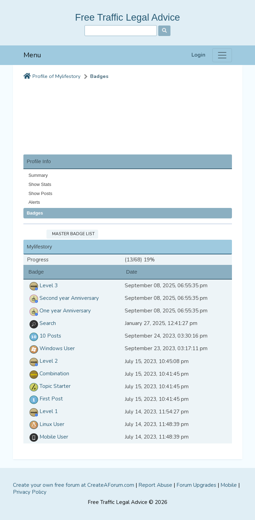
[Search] (121, 30)
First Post (45, 398)
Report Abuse (155, 485)
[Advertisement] (127, 116)
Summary (38, 175)
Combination (48, 373)
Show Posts (40, 193)
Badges (99, 76)
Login (198, 55)
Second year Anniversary (63, 298)
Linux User (45, 424)
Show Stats (40, 184)
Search (41, 323)
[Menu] (222, 55)
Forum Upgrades (196, 485)
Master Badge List (72, 234)
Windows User (51, 348)
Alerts (34, 202)
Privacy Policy (29, 492)
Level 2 (42, 361)
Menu (32, 55)
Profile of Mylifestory (56, 76)
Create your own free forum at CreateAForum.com (73, 485)
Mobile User (47, 436)
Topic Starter (49, 386)
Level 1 (42, 411)
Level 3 (42, 285)
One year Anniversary (59, 310)
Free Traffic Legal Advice (127, 17)
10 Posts (44, 335)
